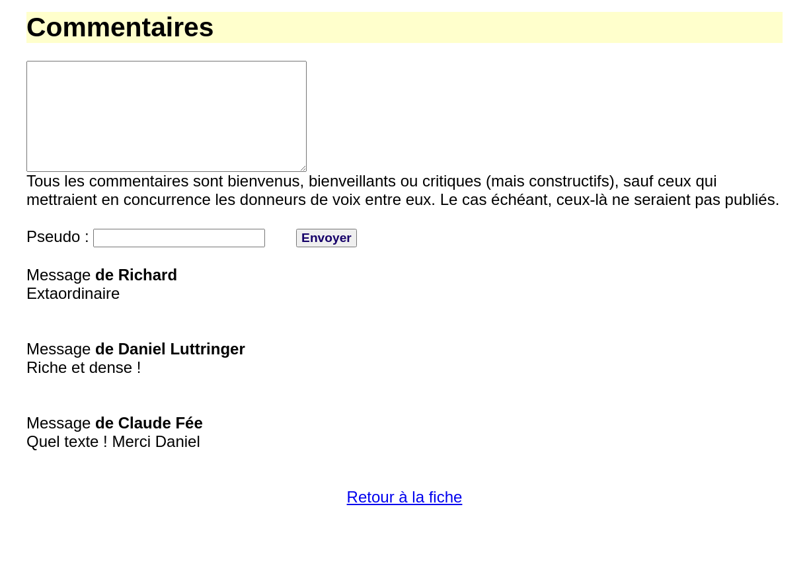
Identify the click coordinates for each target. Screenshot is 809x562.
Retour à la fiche (405, 521)
